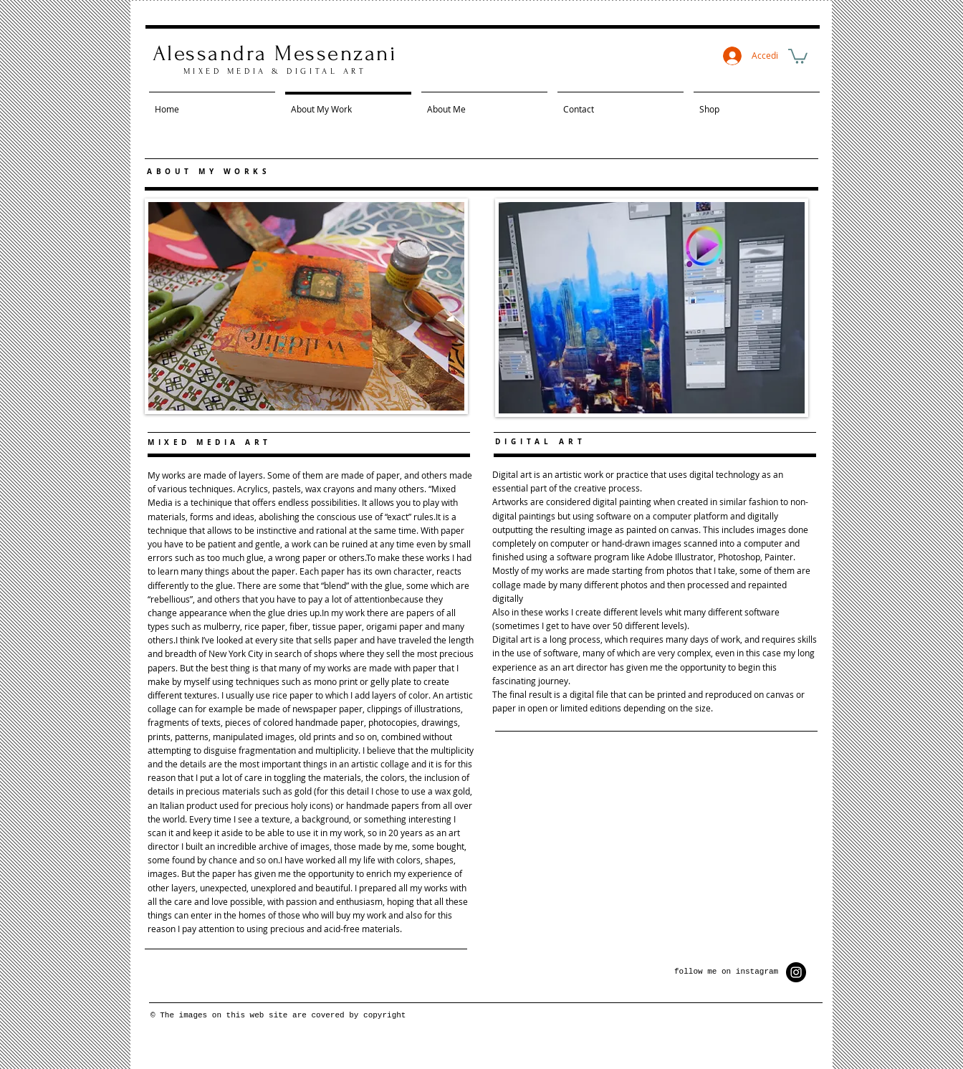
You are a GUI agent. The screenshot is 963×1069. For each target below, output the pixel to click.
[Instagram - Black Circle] (796, 972)
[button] (798, 55)
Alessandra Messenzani (275, 53)
